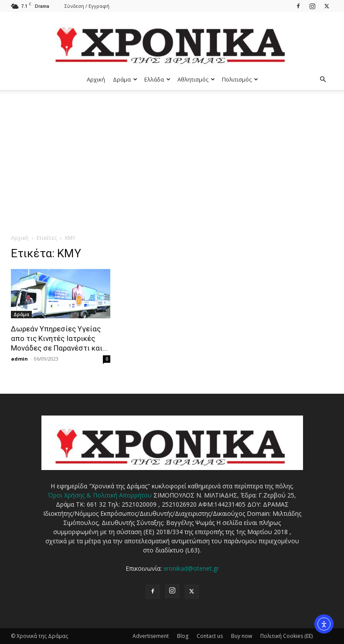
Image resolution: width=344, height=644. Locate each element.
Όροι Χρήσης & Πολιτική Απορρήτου (100, 495)
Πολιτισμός (240, 79)
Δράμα (125, 79)
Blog (182, 636)
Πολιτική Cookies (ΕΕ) (286, 636)
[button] (323, 79)
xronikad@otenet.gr (191, 568)
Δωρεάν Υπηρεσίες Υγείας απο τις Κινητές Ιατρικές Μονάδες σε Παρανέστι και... (59, 338)
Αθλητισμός (196, 79)
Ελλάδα (157, 79)
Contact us (210, 636)
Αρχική (96, 79)
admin (19, 358)
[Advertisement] (172, 155)
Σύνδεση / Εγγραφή (87, 6)
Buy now (241, 636)
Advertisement (151, 636)
